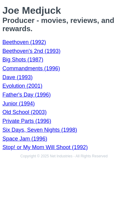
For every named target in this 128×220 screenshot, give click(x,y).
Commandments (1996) (31, 68)
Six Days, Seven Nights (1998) (39, 130)
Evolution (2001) (22, 86)
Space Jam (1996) (24, 139)
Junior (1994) (18, 104)
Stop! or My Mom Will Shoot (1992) (45, 147)
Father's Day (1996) (26, 95)
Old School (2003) (24, 112)
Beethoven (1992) (24, 42)
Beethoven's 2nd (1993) (31, 51)
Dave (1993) (17, 77)
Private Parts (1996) (26, 121)
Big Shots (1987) (22, 60)
